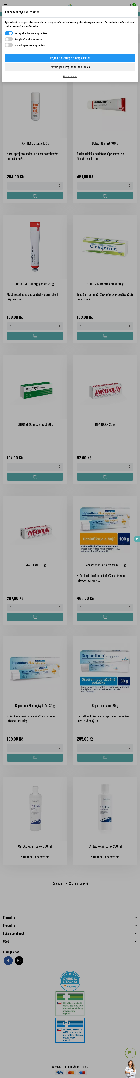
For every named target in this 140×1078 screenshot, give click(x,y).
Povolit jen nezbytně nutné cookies (70, 67)
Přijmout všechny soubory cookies (70, 58)
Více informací (70, 76)
